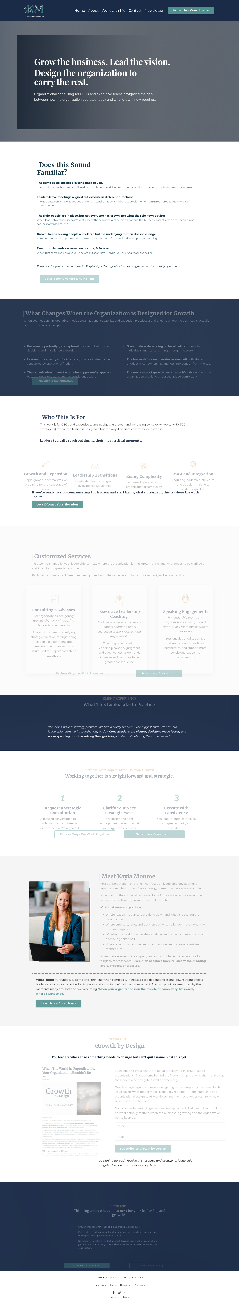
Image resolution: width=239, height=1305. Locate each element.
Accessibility (141, 1285)
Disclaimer (125, 1285)
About (93, 10)
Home (79, 10)
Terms (113, 1285)
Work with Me (113, 10)
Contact (135, 10)
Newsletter (154, 10)
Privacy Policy (98, 1285)
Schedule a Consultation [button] (191, 10)
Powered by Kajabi (119, 1297)
